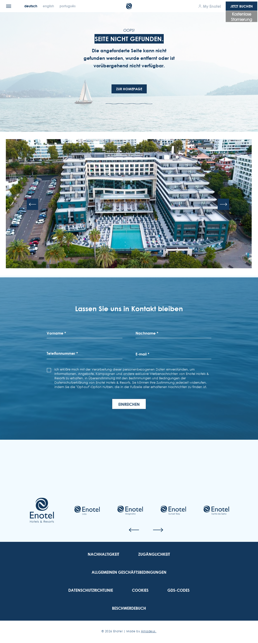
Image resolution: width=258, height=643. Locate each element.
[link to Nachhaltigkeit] (103, 554)
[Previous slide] (32, 204)
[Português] (68, 6)
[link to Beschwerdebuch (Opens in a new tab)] (129, 608)
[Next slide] (223, 204)
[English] (49, 6)
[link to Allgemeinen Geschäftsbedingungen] (129, 572)
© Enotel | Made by (129, 631)
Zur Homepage (129, 89)
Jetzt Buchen (241, 6)
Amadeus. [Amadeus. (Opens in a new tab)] (148, 631)
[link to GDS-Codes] (178, 590)
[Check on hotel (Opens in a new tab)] (87, 510)
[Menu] (8, 6)
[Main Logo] (129, 6)
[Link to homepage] (42, 510)
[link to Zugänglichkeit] (154, 554)
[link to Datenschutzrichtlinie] (90, 590)
